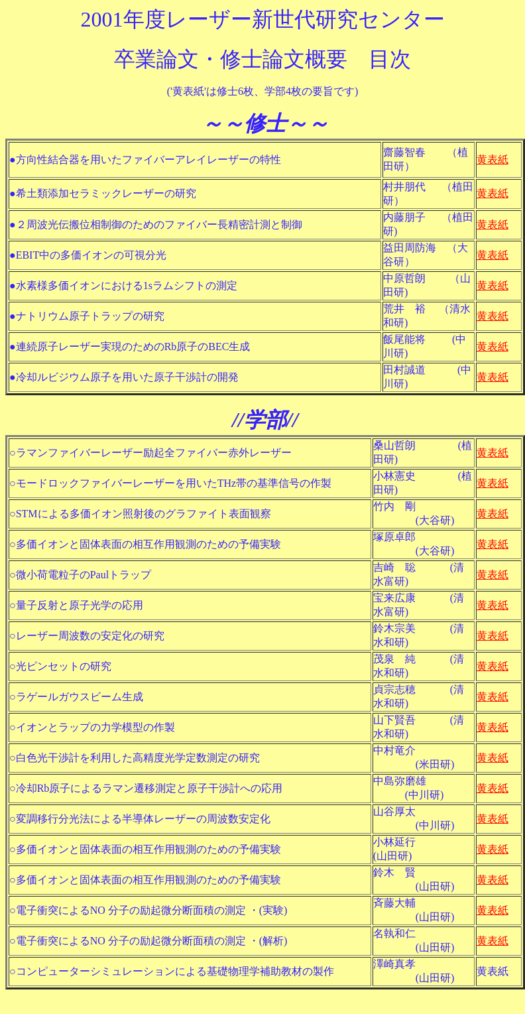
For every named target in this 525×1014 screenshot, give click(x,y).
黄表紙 (492, 159)
